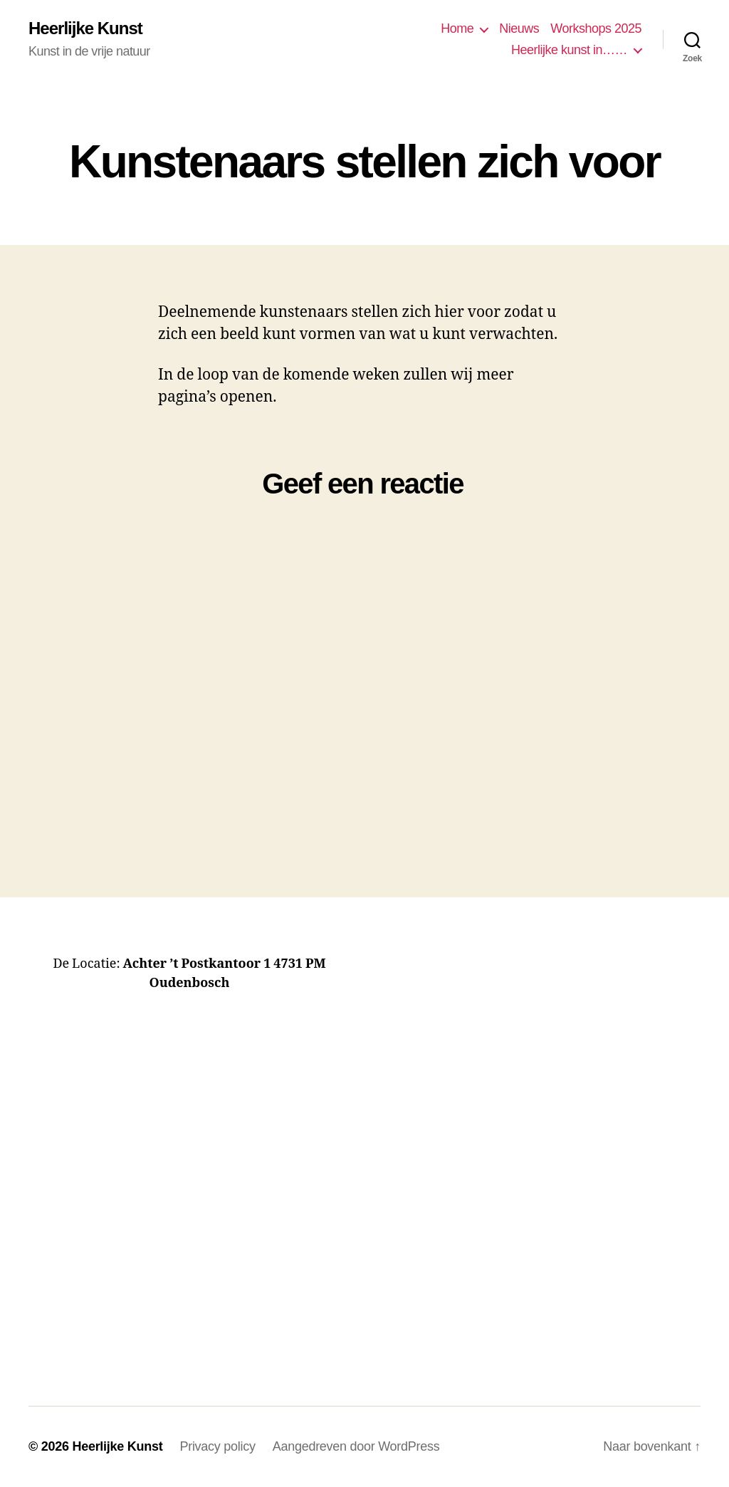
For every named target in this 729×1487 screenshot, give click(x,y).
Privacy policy (217, 1446)
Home (457, 28)
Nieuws (519, 28)
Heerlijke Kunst (85, 28)
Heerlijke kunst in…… (569, 50)
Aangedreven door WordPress (356, 1446)
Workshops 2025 (595, 28)
